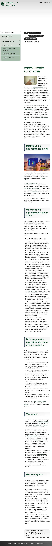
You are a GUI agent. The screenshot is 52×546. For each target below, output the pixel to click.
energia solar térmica (31, 183)
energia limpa (40, 439)
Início (40, 2)
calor (34, 88)
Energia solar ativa (7, 45)
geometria (37, 134)
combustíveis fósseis (41, 425)
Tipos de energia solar (7, 32)
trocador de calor (32, 291)
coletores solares (38, 87)
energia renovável (43, 421)
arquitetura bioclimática (39, 401)
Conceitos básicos (35, 32)
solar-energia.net (23, 543)
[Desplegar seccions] (19, 32)
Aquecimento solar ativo (8, 58)
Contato (32, 543)
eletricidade (34, 191)
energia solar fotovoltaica (31, 188)
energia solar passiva (8, 41)
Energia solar (12, 4)
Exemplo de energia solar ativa (9, 49)
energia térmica (41, 454)
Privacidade (40, 543)
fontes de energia (32, 436)
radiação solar (28, 109)
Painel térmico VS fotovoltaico (7, 37)
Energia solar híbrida (9, 53)
